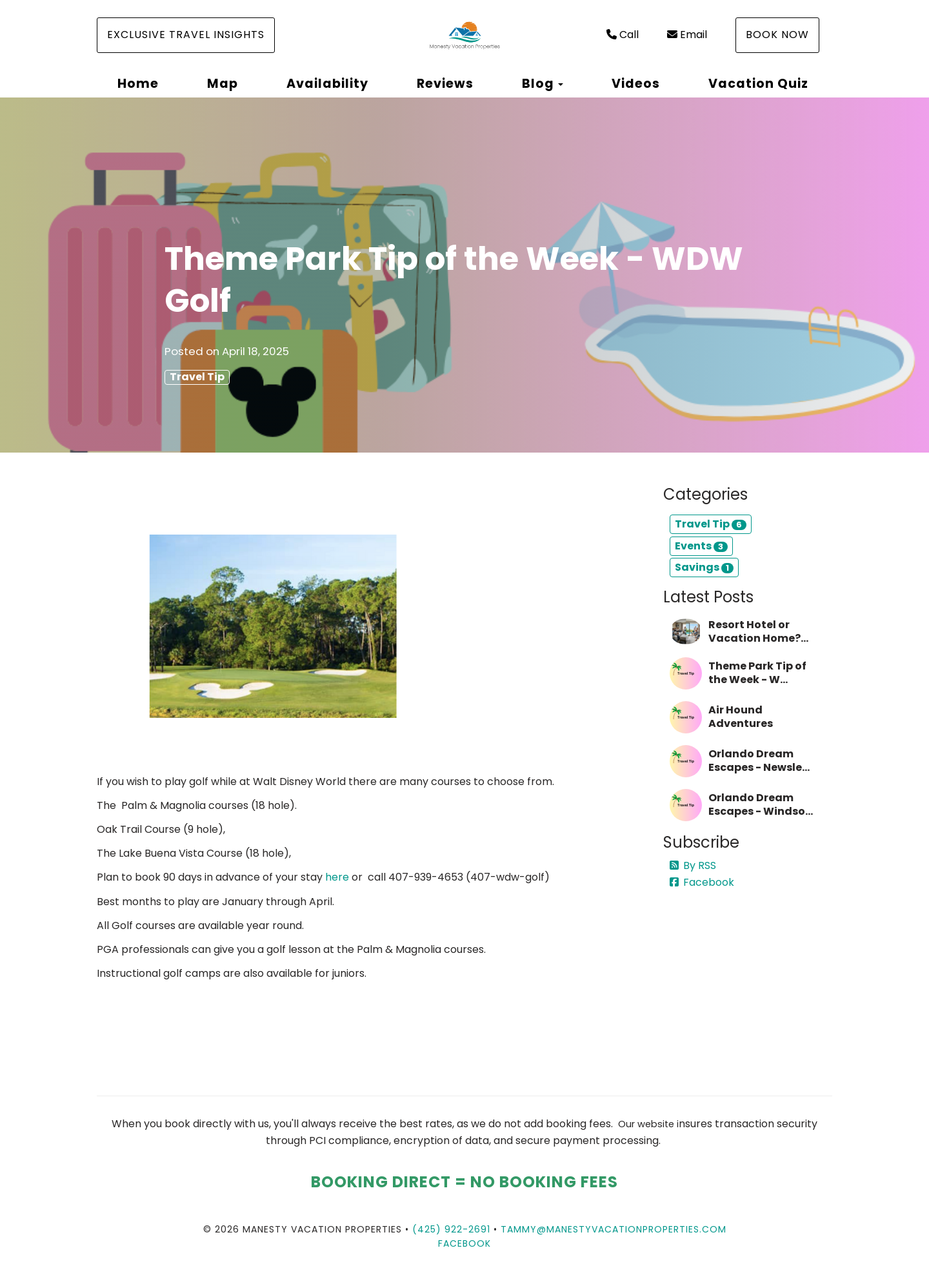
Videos (636, 83)
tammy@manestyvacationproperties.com (613, 1229)
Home (138, 83)
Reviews (445, 83)
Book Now (777, 34)
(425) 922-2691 (451, 1229)
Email (687, 34)
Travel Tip (197, 377)
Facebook (702, 882)
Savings (704, 567)
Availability (327, 83)
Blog (538, 83)
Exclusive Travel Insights (186, 34)
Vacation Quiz (758, 83)
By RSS (693, 865)
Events (701, 545)
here (337, 877)
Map (222, 83)
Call (622, 34)
